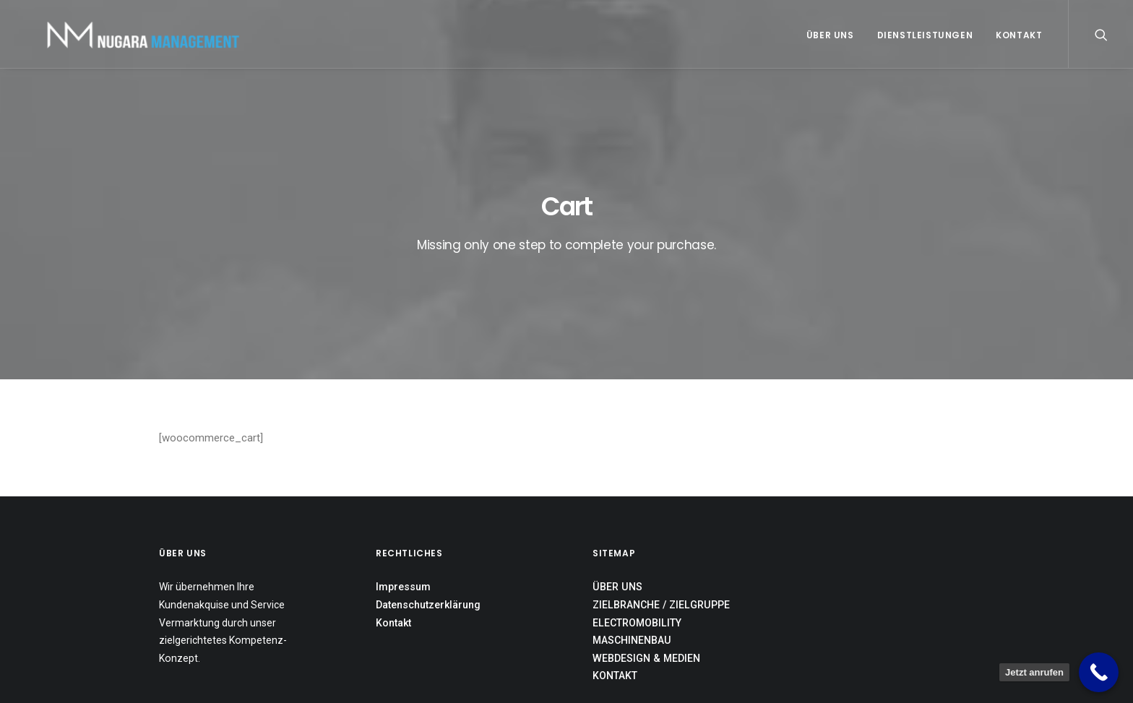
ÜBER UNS (617, 498)
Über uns (830, 35)
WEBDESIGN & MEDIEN (646, 568)
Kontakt (1019, 35)
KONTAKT (615, 586)
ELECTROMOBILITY (637, 533)
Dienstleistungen (925, 35)
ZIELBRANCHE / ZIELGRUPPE (661, 515)
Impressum (403, 498)
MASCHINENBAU (632, 550)
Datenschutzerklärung (428, 515)
